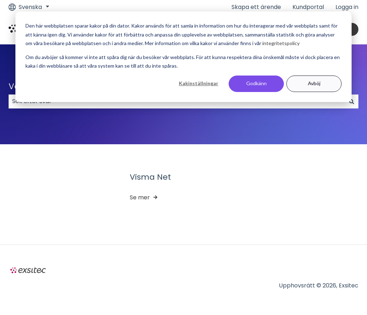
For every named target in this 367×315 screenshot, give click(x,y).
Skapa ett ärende (256, 7)
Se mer (140, 197)
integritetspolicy (281, 43)
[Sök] (351, 101)
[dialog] (183, 56)
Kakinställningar (198, 83)
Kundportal (308, 7)
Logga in (346, 7)
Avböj (314, 83)
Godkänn (256, 83)
